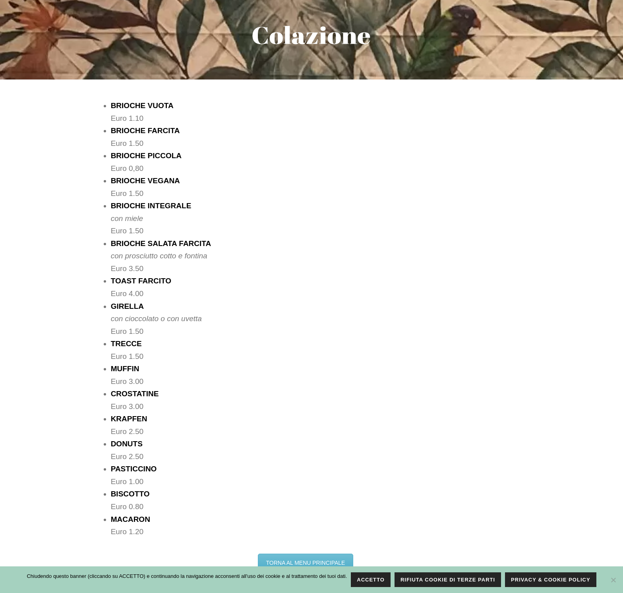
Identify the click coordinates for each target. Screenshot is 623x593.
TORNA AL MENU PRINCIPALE (305, 563)
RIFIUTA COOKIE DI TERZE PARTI (447, 580)
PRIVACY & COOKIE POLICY (550, 580)
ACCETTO (371, 580)
